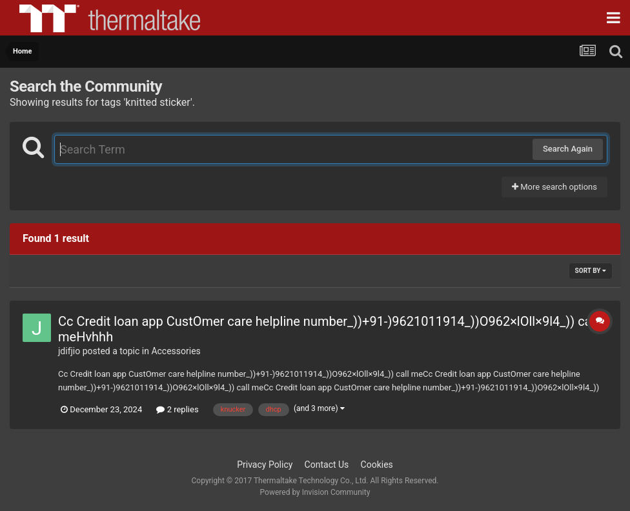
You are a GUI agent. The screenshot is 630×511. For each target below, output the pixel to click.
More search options (554, 187)
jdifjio (69, 351)
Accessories (175, 351)
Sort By (590, 270)
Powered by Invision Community (315, 492)
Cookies (377, 464)
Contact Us (327, 464)
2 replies (177, 409)
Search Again (568, 149)
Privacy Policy (264, 464)
